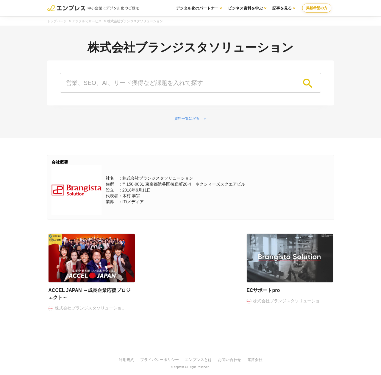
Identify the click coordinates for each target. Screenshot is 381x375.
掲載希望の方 (316, 8)
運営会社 (255, 359)
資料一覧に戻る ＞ (190, 118)
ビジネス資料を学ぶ (245, 8)
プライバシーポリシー (159, 359)
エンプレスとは (198, 359)
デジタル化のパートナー (197, 8)
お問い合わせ (229, 359)
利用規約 (126, 359)
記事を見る (282, 8)
